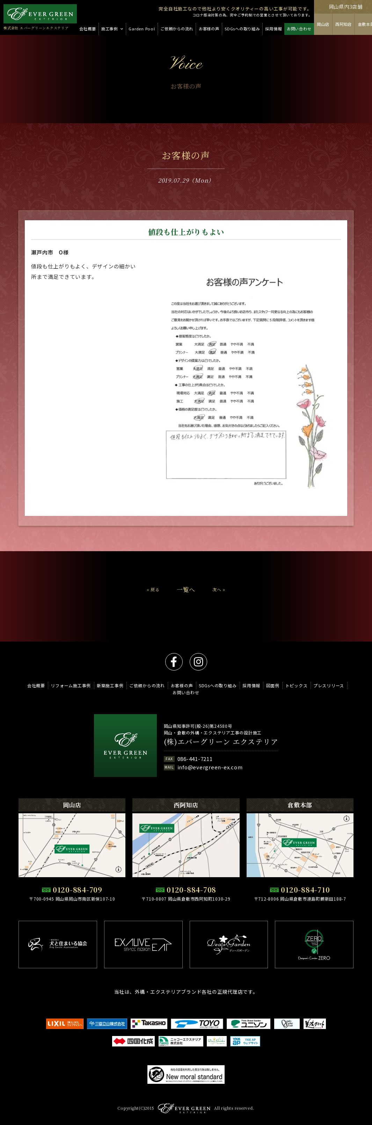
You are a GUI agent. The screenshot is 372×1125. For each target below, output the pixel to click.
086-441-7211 (195, 758)
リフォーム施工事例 (71, 685)
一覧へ (186, 603)
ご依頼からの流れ (147, 685)
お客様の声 (182, 685)
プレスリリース (328, 685)
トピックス (296, 685)
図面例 (272, 685)
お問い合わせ (186, 692)
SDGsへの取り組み (218, 685)
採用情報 (251, 685)
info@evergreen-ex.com (210, 767)
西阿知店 (343, 24)
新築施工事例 (110, 685)
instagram (198, 662)
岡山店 (323, 24)
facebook (174, 662)
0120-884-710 (305, 890)
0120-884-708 (191, 890)
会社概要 (36, 685)
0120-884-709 (77, 890)
